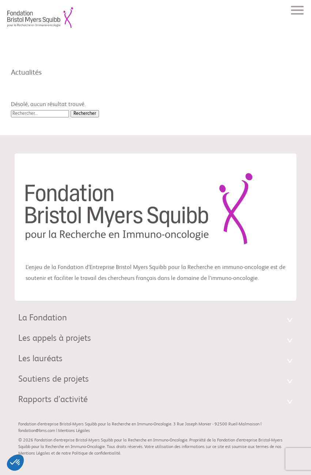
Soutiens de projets (53, 379)
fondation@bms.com (36, 431)
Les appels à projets (54, 338)
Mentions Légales (74, 431)
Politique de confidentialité (96, 453)
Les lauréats (40, 359)
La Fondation (42, 318)
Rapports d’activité (53, 400)
